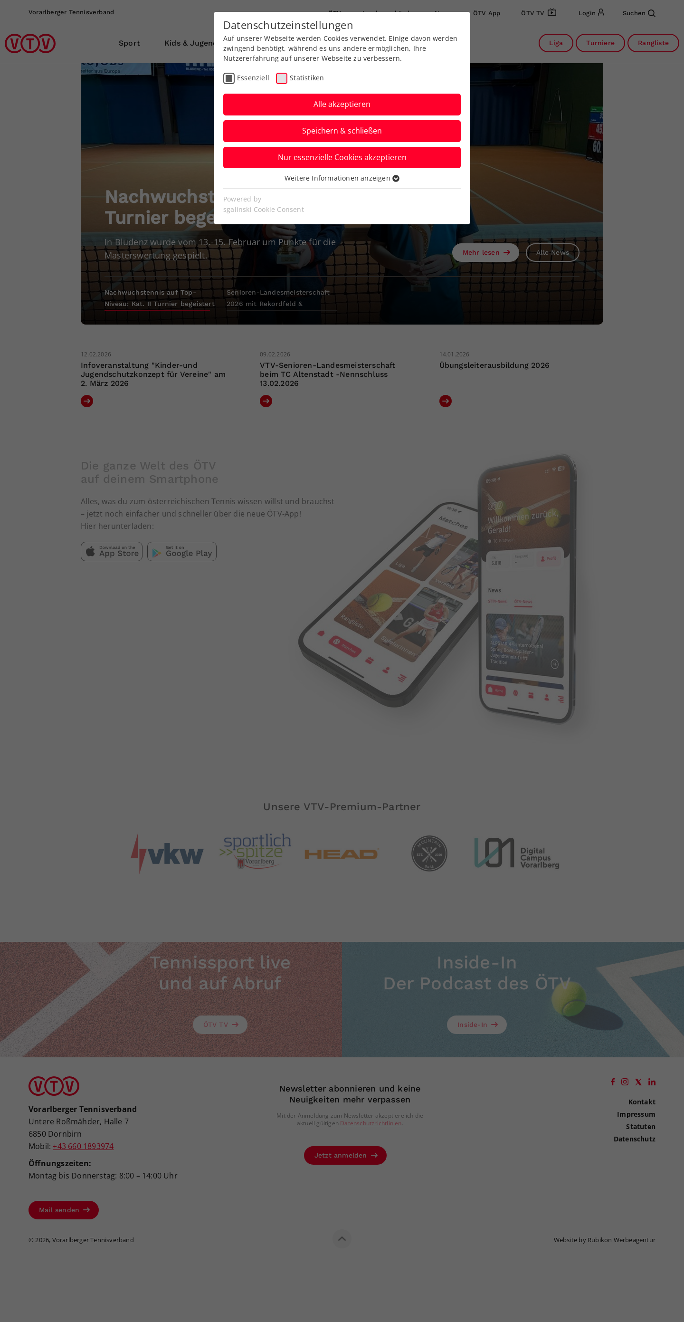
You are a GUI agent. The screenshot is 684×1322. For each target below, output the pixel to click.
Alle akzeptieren (342, 104)
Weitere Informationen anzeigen (342, 177)
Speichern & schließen (342, 130)
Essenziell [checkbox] (253, 77)
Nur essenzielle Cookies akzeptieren (342, 157)
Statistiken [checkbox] (307, 77)
